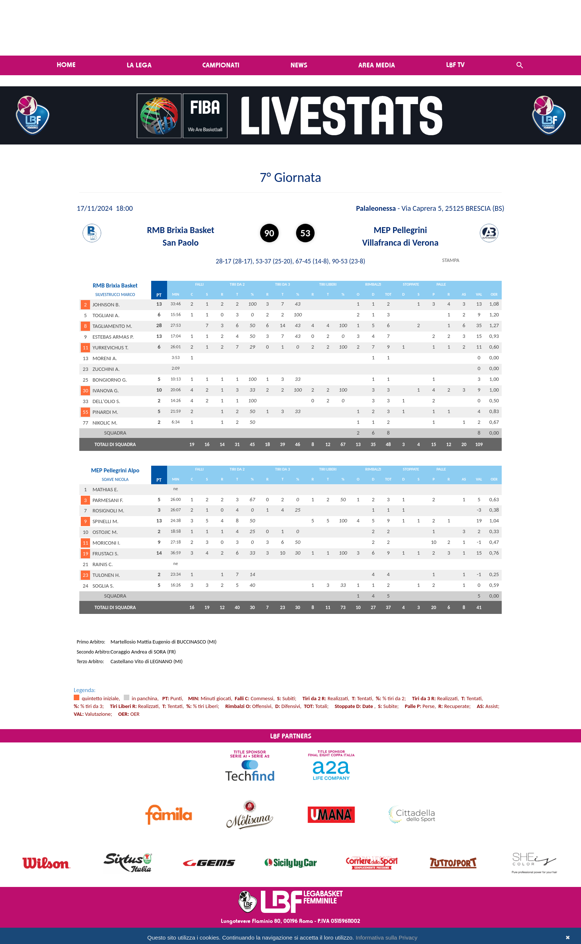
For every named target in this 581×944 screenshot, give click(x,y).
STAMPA (450, 260)
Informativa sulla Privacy (387, 937)
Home (66, 64)
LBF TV (455, 64)
